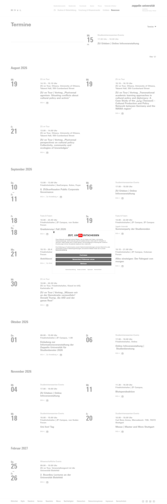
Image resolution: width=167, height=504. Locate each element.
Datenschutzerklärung (61, 249)
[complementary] (54, 231)
